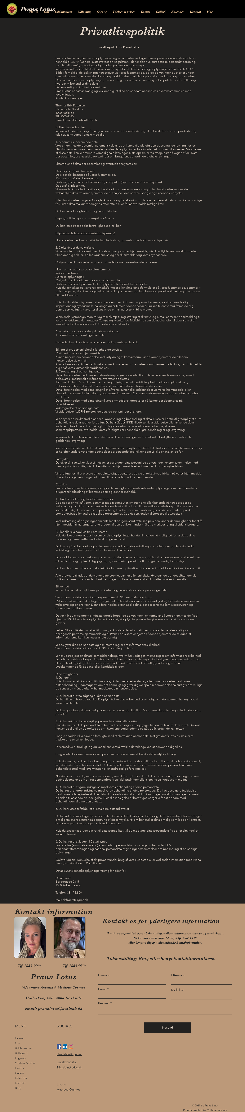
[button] (63, 12)
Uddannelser (23, 1048)
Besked (103, 1003)
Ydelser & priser (25, 1063)
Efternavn (178, 975)
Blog (18, 1088)
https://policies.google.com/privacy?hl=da (85, 218)
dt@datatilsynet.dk (75, 900)
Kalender (21, 1078)
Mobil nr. (178, 990)
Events (19, 1068)
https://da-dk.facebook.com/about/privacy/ (85, 233)
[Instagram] (71, 1046)
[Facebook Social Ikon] (59, 1046)
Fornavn (104, 975)
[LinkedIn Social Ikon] (65, 1046)
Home (19, 1038)
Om (17, 1043)
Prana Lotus (37, 9)
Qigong (20, 1058)
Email (102, 989)
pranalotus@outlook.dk (81, 120)
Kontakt (20, 1083)
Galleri (19, 1073)
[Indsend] (167, 1027)
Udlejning (21, 1053)
